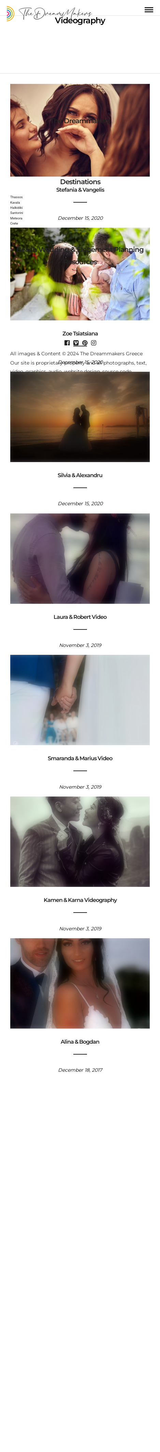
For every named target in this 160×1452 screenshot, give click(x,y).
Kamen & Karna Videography (80, 895)
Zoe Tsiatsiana (80, 329)
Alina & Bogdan (80, 1037)
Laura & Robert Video (80, 612)
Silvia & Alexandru (80, 470)
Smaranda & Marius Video (80, 754)
